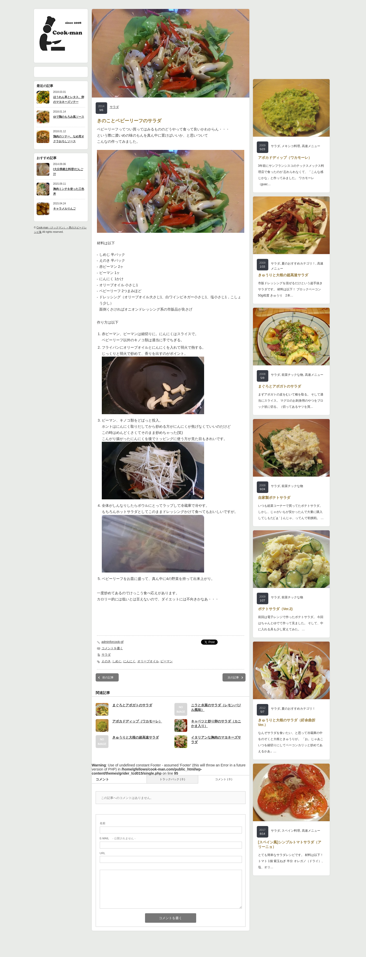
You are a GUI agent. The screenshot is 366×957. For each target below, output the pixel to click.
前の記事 (108, 677)
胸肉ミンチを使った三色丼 (68, 191)
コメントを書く (112, 648)
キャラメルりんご (64, 208)
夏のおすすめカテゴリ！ (298, 263)
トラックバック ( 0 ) (172, 779)
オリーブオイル (148, 661)
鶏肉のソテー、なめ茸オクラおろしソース (68, 139)
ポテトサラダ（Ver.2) (275, 609)
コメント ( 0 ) (223, 779)
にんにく (129, 661)
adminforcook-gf (113, 642)
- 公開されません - (118, 838)
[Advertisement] (170, 620)
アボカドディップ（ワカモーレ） (137, 721)
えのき (106, 661)
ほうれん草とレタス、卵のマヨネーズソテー (68, 99)
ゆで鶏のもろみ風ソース (68, 116)
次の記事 (233, 677)
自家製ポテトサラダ (274, 498)
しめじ (116, 661)
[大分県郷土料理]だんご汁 (68, 171)
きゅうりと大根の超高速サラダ (135, 737)
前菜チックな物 (292, 375)
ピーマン (166, 661)
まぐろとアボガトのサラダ (132, 705)
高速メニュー (311, 146)
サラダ (114, 107)
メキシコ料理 (291, 146)
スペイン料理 (291, 830)
